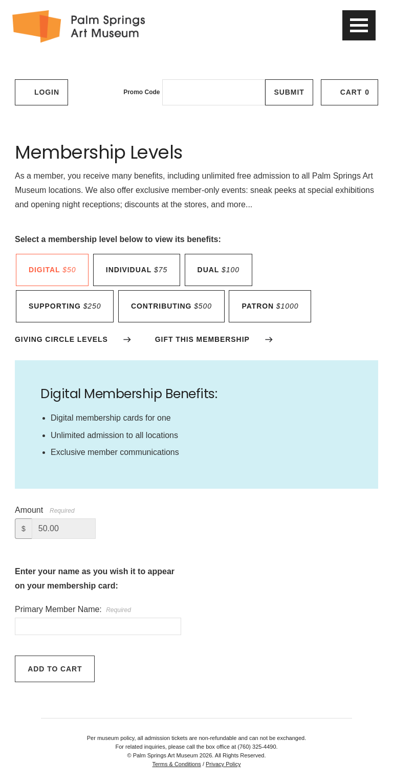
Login (41, 92)
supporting (65, 306)
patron (270, 306)
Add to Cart (55, 669)
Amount (29, 510)
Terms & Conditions (176, 764)
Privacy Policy (223, 764)
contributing (171, 306)
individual (136, 270)
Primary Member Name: (73, 609)
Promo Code (141, 92)
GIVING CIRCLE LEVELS (61, 339)
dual (218, 270)
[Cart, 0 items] (349, 92)
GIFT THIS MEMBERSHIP (202, 339)
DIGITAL (52, 270)
